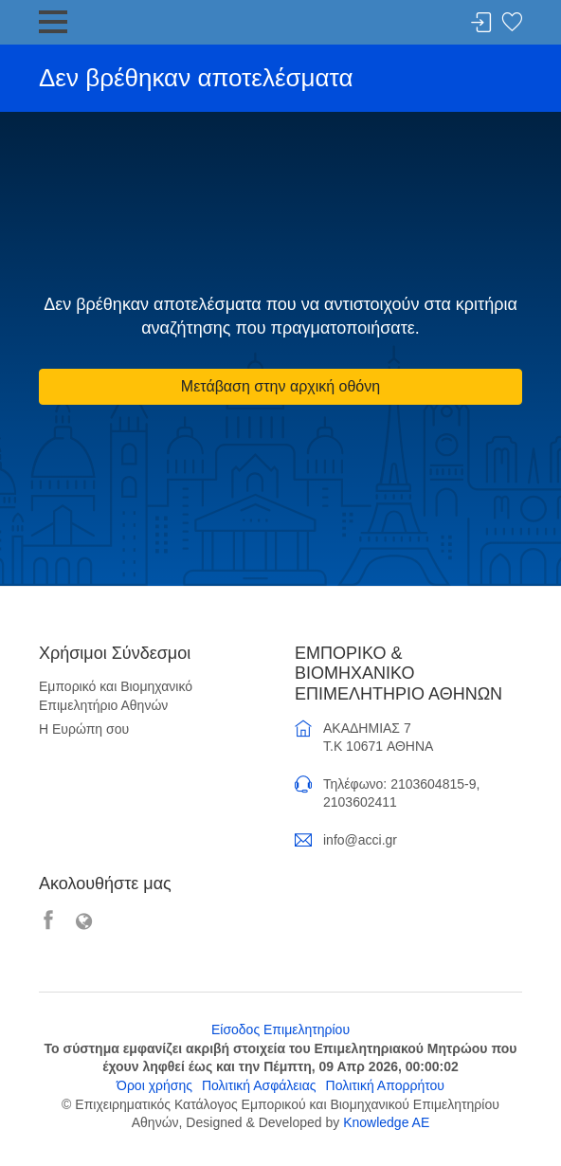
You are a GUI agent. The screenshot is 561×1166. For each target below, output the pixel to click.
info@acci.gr (360, 839)
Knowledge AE (386, 1122)
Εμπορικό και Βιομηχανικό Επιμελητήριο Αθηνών (115, 696)
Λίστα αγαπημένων (511, 23)
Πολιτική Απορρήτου (385, 1085)
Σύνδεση (481, 23)
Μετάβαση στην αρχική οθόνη (280, 386)
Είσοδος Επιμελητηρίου (280, 1029)
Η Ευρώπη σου (84, 729)
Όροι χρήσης (154, 1085)
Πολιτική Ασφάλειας (259, 1085)
